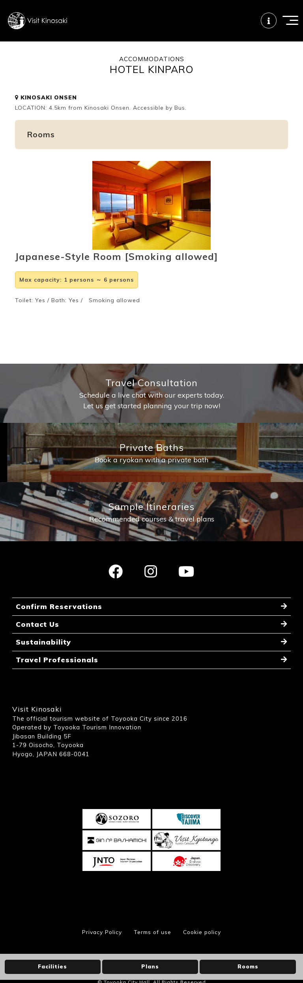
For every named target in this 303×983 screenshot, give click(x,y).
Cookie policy (203, 946)
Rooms (248, 966)
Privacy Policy (100, 946)
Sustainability (43, 655)
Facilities (52, 966)
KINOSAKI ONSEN (46, 104)
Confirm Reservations (59, 619)
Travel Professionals (57, 673)
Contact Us (38, 637)
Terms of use (152, 946)
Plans (150, 966)
